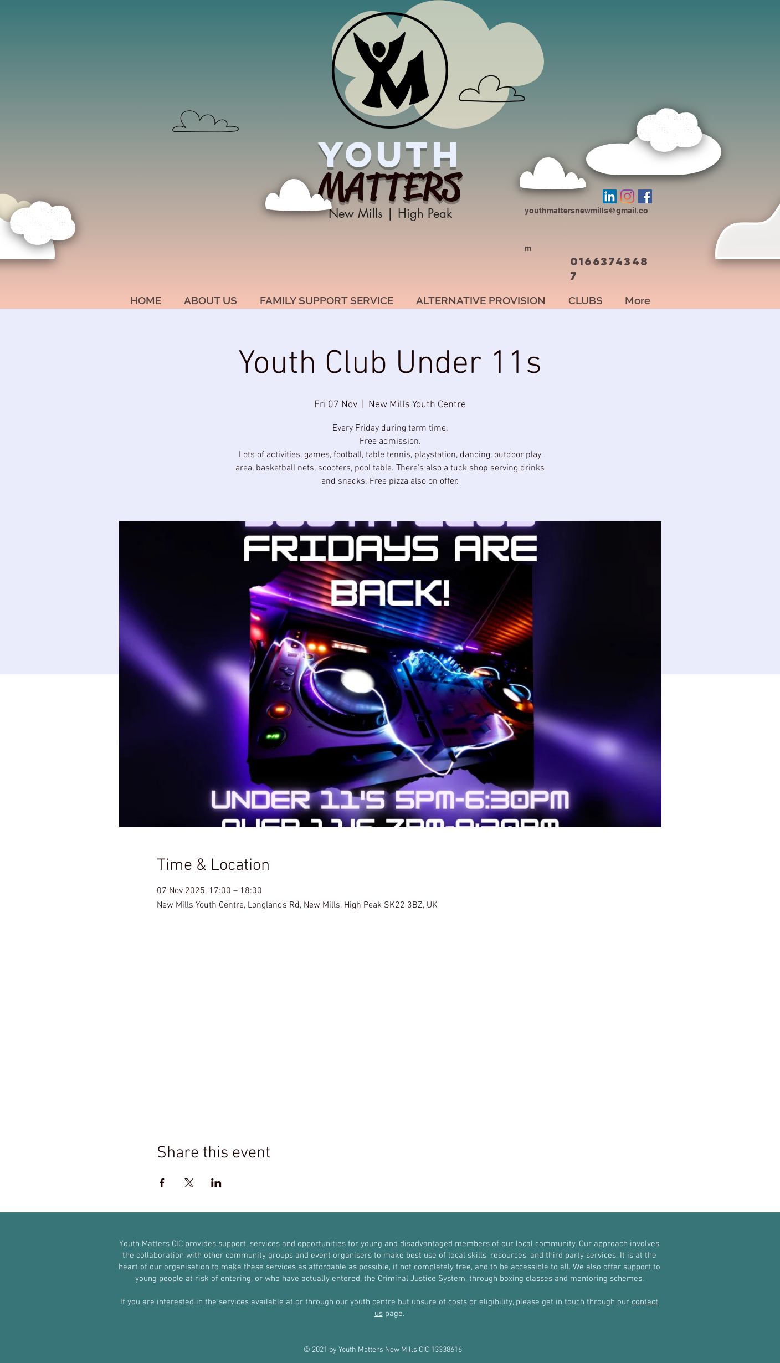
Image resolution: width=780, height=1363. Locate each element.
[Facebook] (645, 196)
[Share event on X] (189, 1182)
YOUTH (390, 154)
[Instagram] (627, 196)
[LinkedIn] (610, 196)
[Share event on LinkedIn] (216, 1182)
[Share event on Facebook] (162, 1182)
